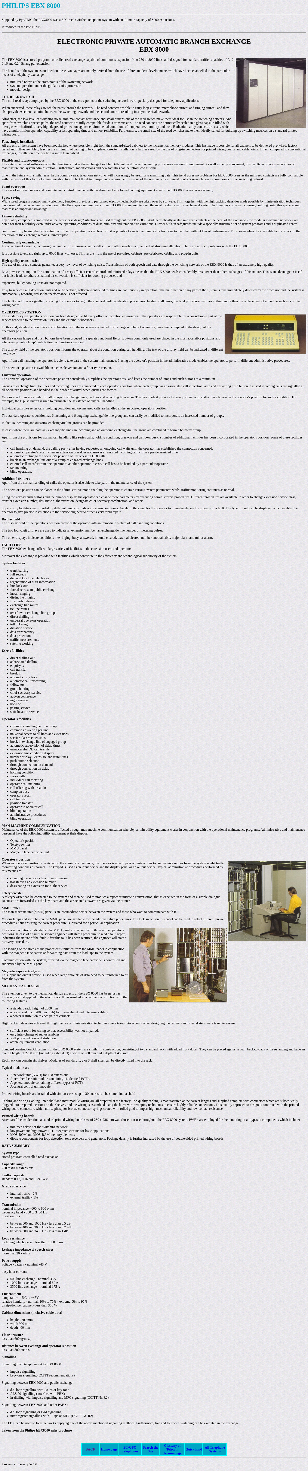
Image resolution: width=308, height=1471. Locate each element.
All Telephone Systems (215, 1449)
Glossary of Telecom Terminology (172, 1449)
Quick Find (193, 1449)
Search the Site (150, 1449)
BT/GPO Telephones (130, 1449)
